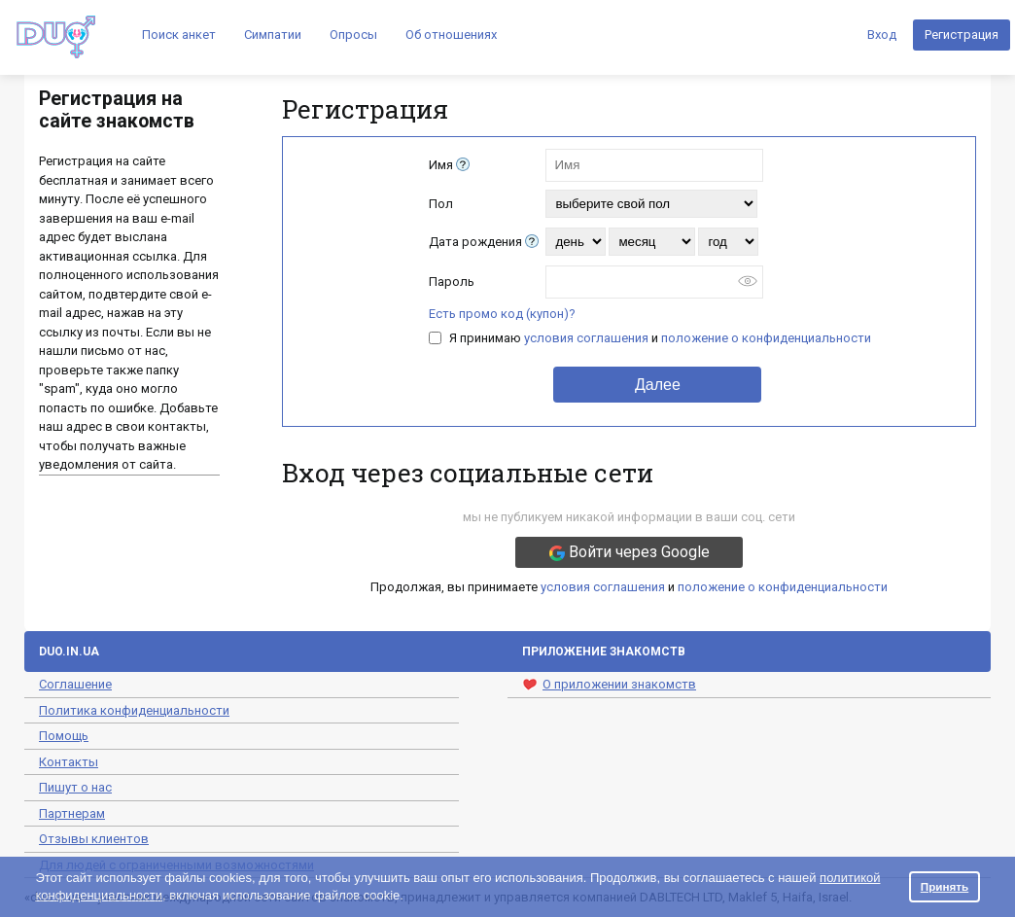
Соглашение (75, 684)
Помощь (63, 735)
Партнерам (72, 813)
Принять (945, 886)
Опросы (353, 34)
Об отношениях (451, 34)
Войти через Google (629, 552)
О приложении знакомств (609, 684)
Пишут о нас (75, 787)
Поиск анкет (179, 34)
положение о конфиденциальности (766, 338)
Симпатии (272, 34)
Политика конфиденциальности (134, 710)
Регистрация (961, 34)
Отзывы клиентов (94, 838)
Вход (881, 34)
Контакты (68, 762)
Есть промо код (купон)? (502, 313)
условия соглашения (586, 338)
